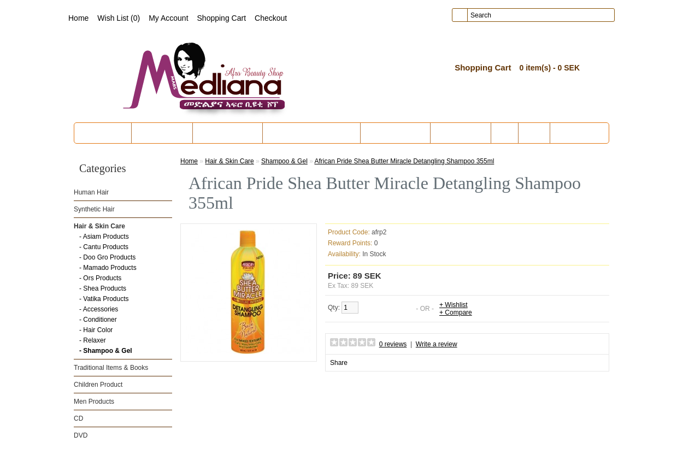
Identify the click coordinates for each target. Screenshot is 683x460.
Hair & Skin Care (227, 133)
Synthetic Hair (162, 133)
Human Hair (104, 133)
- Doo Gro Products (107, 257)
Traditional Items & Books (311, 133)
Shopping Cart (221, 18)
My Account (168, 18)
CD (504, 133)
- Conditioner (98, 319)
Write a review (436, 344)
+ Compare (455, 312)
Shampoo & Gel (284, 161)
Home (78, 18)
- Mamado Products (108, 268)
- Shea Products (102, 288)
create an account (579, 48)
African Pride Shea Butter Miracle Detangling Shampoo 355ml (404, 161)
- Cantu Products (103, 247)
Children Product (395, 133)
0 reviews (393, 344)
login (532, 48)
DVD (534, 133)
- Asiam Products (104, 236)
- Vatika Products (103, 299)
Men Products (460, 133)
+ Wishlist (453, 305)
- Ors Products (100, 278)
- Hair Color (96, 330)
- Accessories (98, 309)
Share (339, 363)
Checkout (271, 18)
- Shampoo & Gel (105, 351)
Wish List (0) (118, 18)
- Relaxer (92, 340)
